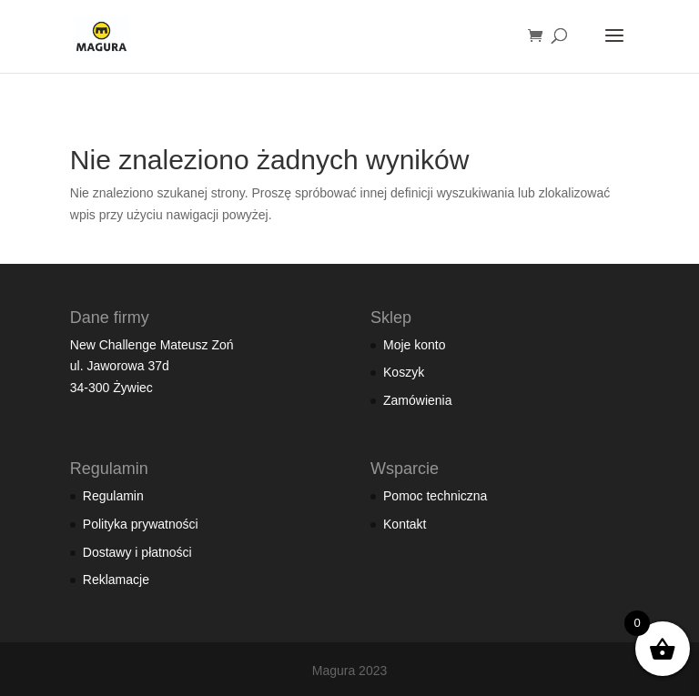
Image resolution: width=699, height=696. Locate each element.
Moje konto (414, 345)
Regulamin (113, 496)
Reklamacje (116, 579)
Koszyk (403, 372)
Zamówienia (417, 400)
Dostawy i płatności (137, 552)
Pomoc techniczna (435, 496)
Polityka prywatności (140, 524)
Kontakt (404, 524)
